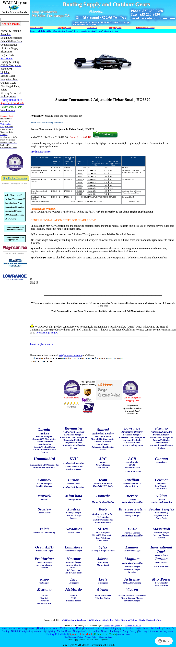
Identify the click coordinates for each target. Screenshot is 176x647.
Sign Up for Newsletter (15, 178)
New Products (123, 634)
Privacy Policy (90, 637)
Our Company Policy (73, 637)
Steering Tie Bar (111, 31)
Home (32, 31)
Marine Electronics (133, 625)
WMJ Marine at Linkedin (101, 620)
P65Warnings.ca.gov (46, 332)
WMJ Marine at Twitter (126, 620)
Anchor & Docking (17, 628)
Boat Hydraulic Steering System (88, 31)
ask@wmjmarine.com (70, 355)
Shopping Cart (105, 637)
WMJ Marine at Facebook (74, 620)
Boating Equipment (112, 625)
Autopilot (31, 628)
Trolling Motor (166, 631)
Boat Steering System (62, 31)
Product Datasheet (41, 151)
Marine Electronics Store (150, 620)
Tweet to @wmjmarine (42, 344)
